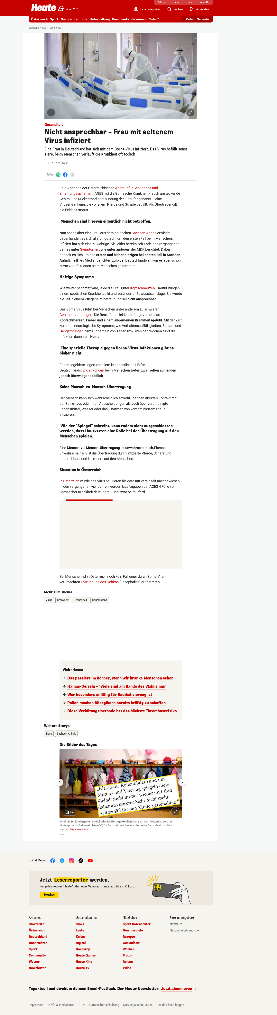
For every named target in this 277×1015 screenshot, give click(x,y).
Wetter (34, 962)
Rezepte (129, 937)
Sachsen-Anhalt (144, 233)
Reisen (128, 962)
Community (120, 19)
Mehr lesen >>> (79, 829)
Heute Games (86, 955)
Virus (49, 600)
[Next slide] (182, 782)
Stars (80, 924)
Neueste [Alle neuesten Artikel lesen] (203, 19)
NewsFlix (176, 924)
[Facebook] (65, 174)
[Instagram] (71, 860)
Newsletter (37, 968)
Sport (54, 19)
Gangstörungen (72, 331)
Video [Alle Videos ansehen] (190, 19)
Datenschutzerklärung (104, 1005)
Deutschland (99, 600)
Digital (81, 943)
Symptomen (89, 249)
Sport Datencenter (137, 924)
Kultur (80, 937)
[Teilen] (72, 174)
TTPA (81, 1005)
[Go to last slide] (59, 782)
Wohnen (128, 949)
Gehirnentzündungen (76, 315)
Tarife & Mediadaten (60, 1005)
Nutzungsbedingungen (137, 1005)
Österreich (39, 19)
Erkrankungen (93, 370)
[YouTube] (90, 860)
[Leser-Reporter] (147, 9)
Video (127, 968)
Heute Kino (84, 962)
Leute (80, 930)
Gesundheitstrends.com (185, 930)
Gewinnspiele (133, 930)
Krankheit (63, 600)
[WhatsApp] (58, 174)
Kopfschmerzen (142, 288)
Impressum (36, 1005)
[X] (62, 860)
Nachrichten (70, 19)
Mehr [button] (152, 19)
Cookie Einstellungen (170, 1005)
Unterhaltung (100, 19)
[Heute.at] (43, 7)
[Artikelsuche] (175, 9)
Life (84, 19)
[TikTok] (80, 860)
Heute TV (82, 968)
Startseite (34, 27)
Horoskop (83, 949)
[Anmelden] (199, 9)
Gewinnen (138, 19)
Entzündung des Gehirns (100, 582)
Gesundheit (55, 27)
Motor (127, 955)
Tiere (49, 734)
